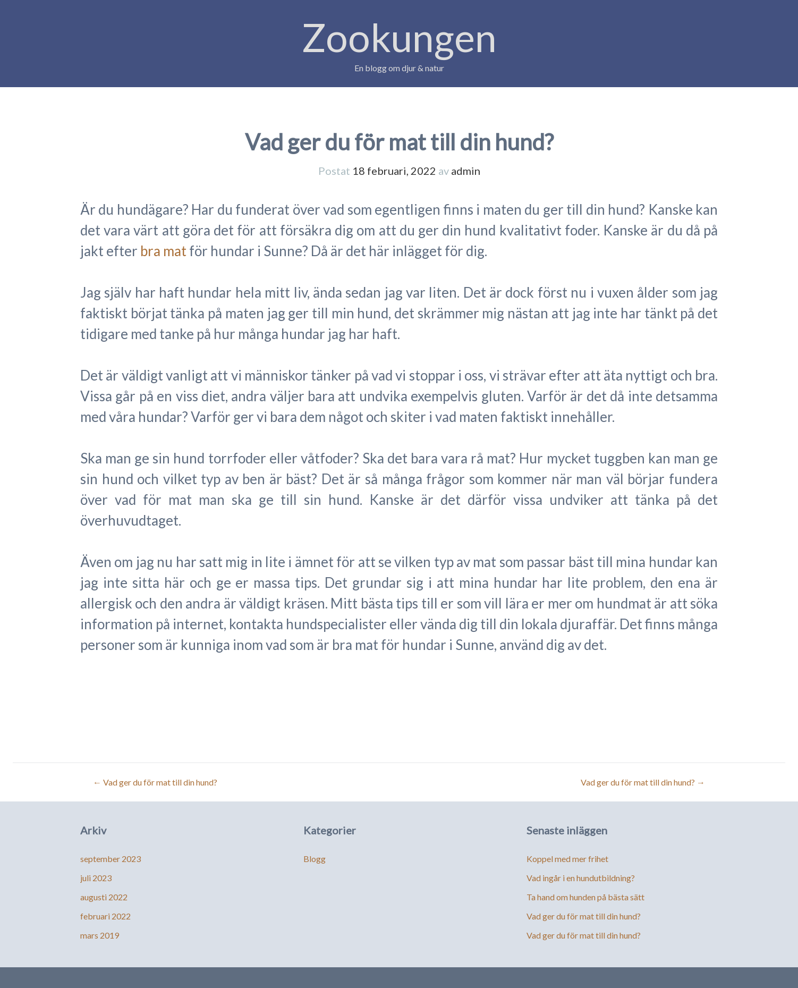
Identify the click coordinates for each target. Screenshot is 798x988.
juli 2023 (96, 878)
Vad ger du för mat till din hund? (155, 782)
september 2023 (110, 859)
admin (465, 170)
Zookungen (399, 37)
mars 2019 (99, 935)
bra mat (163, 250)
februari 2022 (105, 916)
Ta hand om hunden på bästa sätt (585, 897)
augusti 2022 (104, 897)
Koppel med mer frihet (567, 859)
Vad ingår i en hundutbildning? (581, 878)
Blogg (314, 859)
